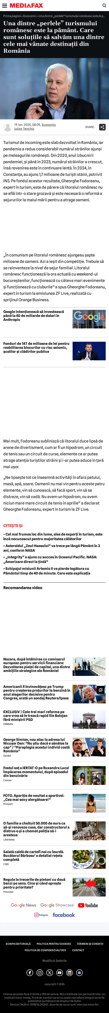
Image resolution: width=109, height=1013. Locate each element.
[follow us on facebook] (64, 915)
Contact (78, 950)
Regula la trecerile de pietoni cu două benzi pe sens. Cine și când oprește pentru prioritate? (34, 883)
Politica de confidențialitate (45, 950)
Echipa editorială (18, 943)
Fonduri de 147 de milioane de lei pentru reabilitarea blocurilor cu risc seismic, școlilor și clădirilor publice (36, 347)
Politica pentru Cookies (54, 943)
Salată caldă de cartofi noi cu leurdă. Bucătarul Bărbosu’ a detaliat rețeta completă (33, 856)
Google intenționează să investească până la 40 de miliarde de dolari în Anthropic (33, 316)
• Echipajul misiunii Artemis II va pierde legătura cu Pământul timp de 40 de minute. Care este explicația (46, 571)
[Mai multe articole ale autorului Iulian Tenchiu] (7, 127)
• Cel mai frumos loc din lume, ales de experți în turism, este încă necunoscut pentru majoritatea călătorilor (52, 536)
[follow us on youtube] (88, 905)
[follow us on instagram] (41, 915)
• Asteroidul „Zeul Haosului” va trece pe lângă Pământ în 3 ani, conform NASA (51, 548)
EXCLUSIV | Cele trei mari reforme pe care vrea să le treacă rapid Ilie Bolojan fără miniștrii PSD (35, 716)
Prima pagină (12, 16)
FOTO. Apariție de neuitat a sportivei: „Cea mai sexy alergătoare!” (33, 797)
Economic (29, 16)
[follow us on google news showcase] (57, 905)
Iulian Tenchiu (24, 128)
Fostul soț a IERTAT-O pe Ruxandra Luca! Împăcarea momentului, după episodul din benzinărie (36, 772)
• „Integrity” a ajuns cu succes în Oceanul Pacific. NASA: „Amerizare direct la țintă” (50, 559)
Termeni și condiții (90, 943)
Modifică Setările (54, 961)
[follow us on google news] (23, 905)
